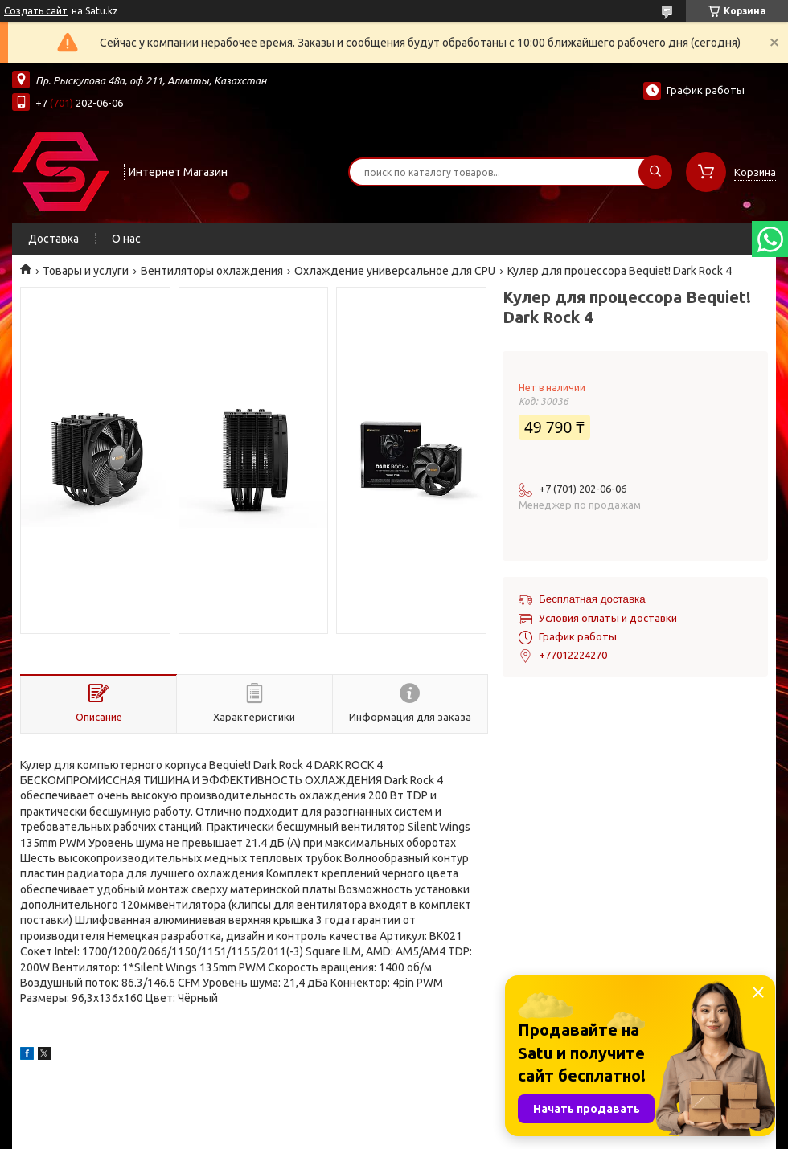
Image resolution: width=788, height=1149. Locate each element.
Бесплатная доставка (592, 599)
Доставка (53, 238)
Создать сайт (36, 11)
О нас (126, 238)
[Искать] (655, 172)
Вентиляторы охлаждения (212, 270)
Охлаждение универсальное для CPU (394, 270)
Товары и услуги (86, 270)
